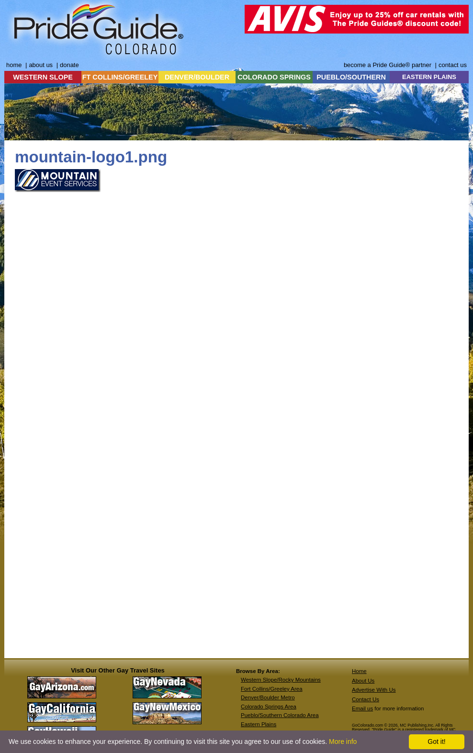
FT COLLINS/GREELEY (120, 77)
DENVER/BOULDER (197, 77)
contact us (453, 64)
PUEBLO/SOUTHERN (351, 77)
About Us (363, 681)
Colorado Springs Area (268, 706)
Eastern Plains (258, 724)
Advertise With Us (374, 690)
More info (343, 741)
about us (41, 64)
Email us (362, 708)
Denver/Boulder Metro (268, 697)
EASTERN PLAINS (429, 76)
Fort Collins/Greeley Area (272, 689)
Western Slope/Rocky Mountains (281, 680)
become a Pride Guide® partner (387, 64)
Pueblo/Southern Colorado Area (280, 715)
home (14, 64)
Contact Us (365, 699)
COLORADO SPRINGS (274, 77)
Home (359, 671)
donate (69, 64)
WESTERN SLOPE (43, 77)
